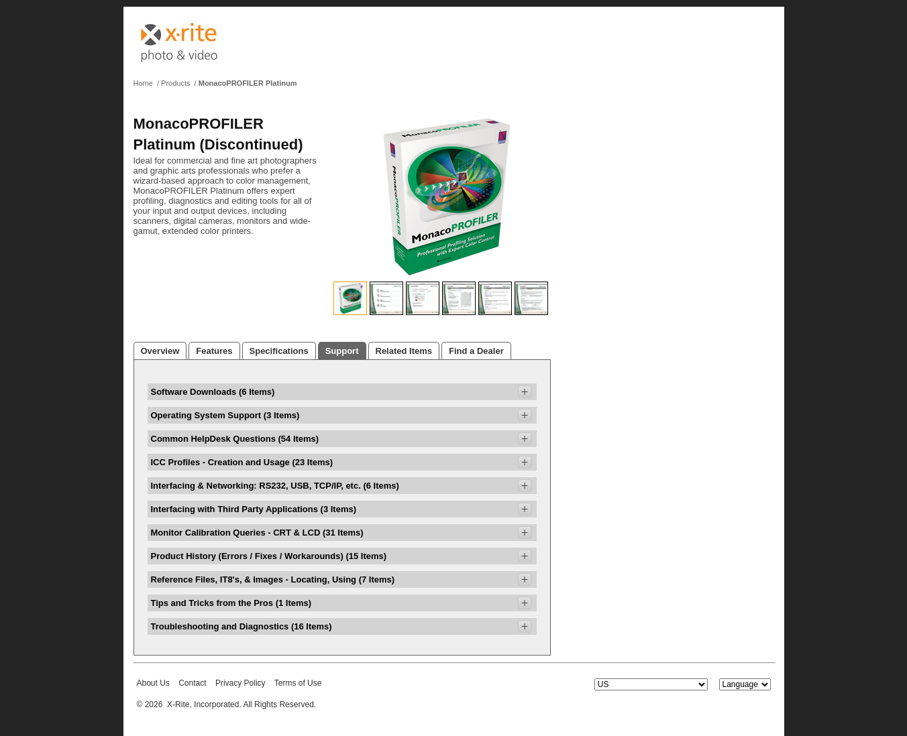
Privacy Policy (240, 683)
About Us (153, 683)
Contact (192, 683)
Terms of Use (298, 683)
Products (175, 83)
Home (143, 83)
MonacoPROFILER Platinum (248, 83)
